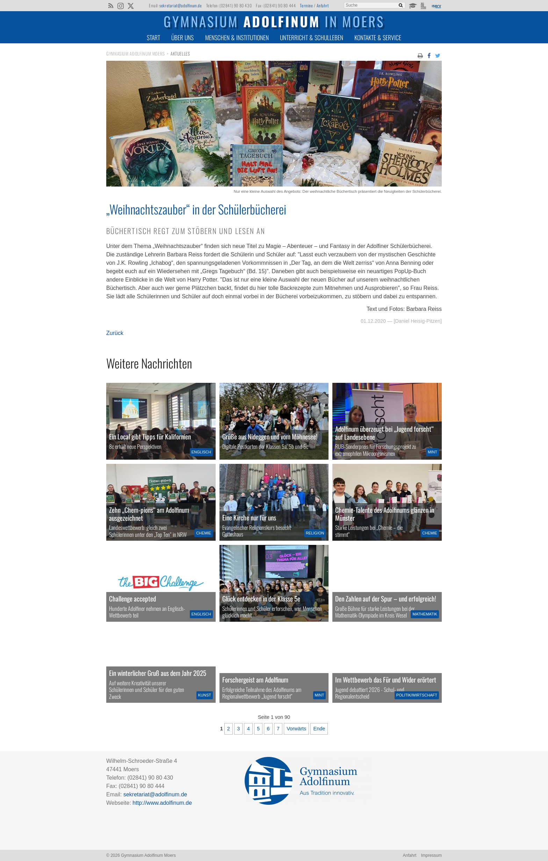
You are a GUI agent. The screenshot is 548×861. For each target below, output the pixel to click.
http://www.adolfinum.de (162, 803)
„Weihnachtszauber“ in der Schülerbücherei (196, 209)
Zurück (114, 333)
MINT (432, 452)
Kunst (204, 695)
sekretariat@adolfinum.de (180, 5)
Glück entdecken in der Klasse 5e (261, 598)
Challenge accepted (132, 598)
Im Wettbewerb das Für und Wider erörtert (385, 679)
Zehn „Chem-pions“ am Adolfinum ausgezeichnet (149, 514)
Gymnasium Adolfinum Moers (135, 53)
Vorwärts (296, 728)
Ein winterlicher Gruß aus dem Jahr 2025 (157, 673)
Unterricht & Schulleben (311, 37)
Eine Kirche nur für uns (249, 517)
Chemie (203, 533)
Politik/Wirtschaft (416, 695)
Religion (315, 533)
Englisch (201, 452)
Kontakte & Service (377, 37)
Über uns (182, 37)
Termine (306, 5)
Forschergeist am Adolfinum (255, 679)
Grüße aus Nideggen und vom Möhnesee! (269, 436)
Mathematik (424, 614)
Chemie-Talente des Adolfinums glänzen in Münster (384, 514)
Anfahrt (323, 5)
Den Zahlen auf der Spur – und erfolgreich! (385, 598)
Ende (319, 728)
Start (153, 37)
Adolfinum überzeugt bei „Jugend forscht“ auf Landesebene (384, 433)
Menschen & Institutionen (237, 37)
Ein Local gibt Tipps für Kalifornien (150, 436)
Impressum (431, 855)
